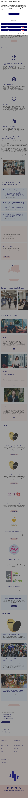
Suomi (10, 3)
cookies (8, 11)
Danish (2, 3)
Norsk (5, 3)
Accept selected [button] (14, 17)
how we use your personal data (16, 11)
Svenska (7, 3)
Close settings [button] (13, 20)
